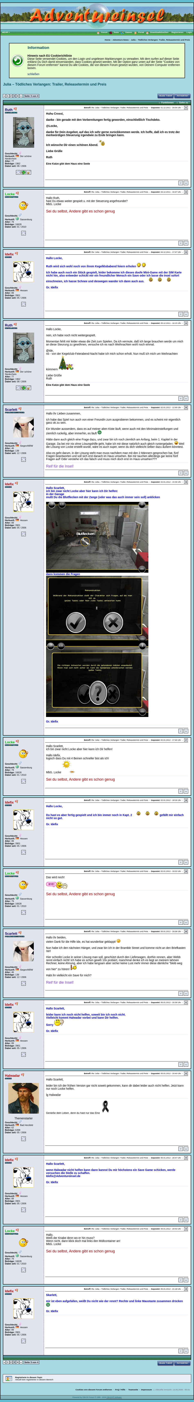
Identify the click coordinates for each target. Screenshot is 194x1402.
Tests (113, 32)
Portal (138, 32)
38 (186, 800)
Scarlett (11, 409)
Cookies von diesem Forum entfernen (94, 1389)
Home (108, 40)
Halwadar (12, 1075)
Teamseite (133, 1389)
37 (186, 740)
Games (125, 32)
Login (189, 32)
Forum (101, 32)
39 (186, 871)
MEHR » (6, 32)
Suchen (166, 32)
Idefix (9, 254)
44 (186, 1229)
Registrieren (178, 32)
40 (186, 931)
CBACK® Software (114, 1397)
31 (186, 108)
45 (186, 1289)
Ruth (9, 110)
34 (186, 323)
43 (186, 1158)
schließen (33, 74)
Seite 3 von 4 (31, 96)
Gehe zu (183, 102)
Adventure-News (121, 40)
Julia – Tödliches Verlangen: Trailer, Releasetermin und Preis (160, 40)
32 (186, 192)
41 (186, 1002)
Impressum (146, 1389)
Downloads (152, 32)
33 (186, 252)
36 (186, 482)
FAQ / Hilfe (120, 1389)
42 (186, 1073)
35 (186, 407)
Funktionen (167, 102)
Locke (10, 194)
